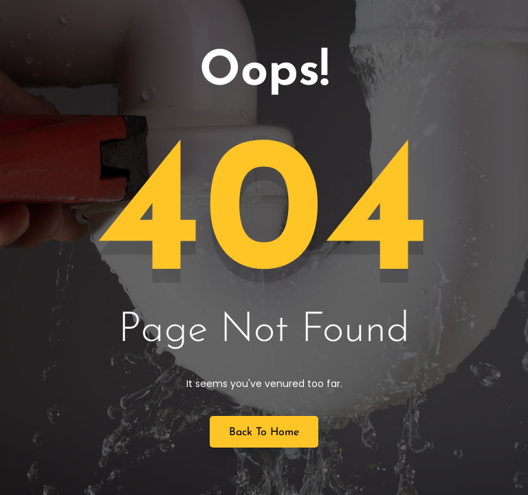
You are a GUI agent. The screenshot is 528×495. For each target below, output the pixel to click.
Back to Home (264, 432)
